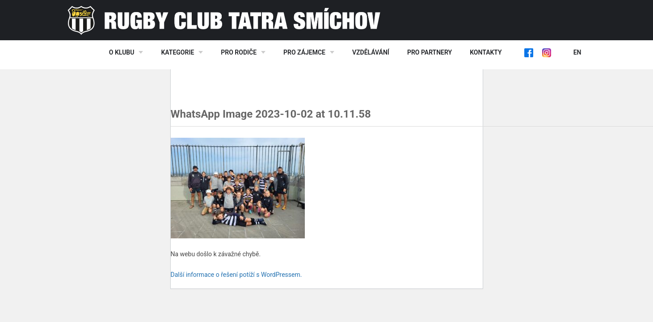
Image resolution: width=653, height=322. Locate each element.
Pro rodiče (239, 52)
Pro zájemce (304, 52)
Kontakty (485, 52)
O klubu (122, 52)
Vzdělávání (370, 52)
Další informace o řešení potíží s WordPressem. (236, 274)
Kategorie (177, 52)
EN (577, 52)
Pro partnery (429, 52)
